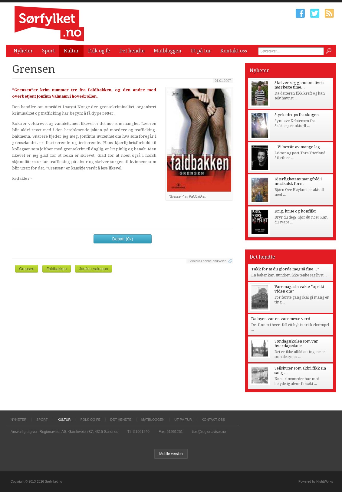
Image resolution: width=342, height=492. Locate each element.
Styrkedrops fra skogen (297, 114)
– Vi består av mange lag (297, 147)
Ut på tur (200, 51)
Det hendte (132, 51)
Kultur (71, 51)
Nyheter (23, 51)
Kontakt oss (233, 51)
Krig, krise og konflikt (295, 211)
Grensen (26, 268)
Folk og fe (99, 51)
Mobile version (171, 454)
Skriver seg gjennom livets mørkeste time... (299, 84)
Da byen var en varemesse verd (280, 318)
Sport (48, 51)
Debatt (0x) (122, 238)
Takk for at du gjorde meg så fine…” (285, 269)
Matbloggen (167, 51)
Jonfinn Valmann (93, 268)
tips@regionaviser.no (209, 432)
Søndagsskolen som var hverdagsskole (296, 343)
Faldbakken (56, 268)
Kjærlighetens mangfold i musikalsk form (298, 181)
